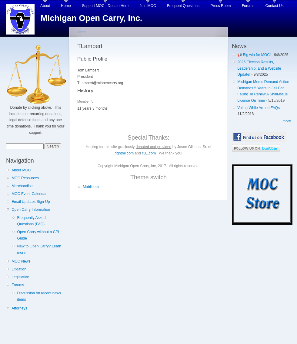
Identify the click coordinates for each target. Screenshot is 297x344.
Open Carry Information (31, 209)
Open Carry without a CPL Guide (38, 235)
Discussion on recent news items (39, 296)
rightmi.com (124, 153)
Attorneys (19, 308)
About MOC (21, 170)
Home (66, 6)
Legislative (20, 277)
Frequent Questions (183, 6)
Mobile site (91, 187)
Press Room (221, 6)
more (286, 121)
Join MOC (148, 6)
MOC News (21, 261)
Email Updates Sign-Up (31, 202)
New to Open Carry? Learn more (39, 249)
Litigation (19, 269)
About (45, 6)
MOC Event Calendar (29, 194)
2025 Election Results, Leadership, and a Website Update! (259, 68)
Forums (248, 6)
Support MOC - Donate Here (105, 6)
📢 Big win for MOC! (254, 55)
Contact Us (274, 6)
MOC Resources (25, 178)
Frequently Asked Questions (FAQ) (31, 221)
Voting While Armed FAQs (258, 108)
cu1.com (149, 153)
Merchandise (22, 186)
